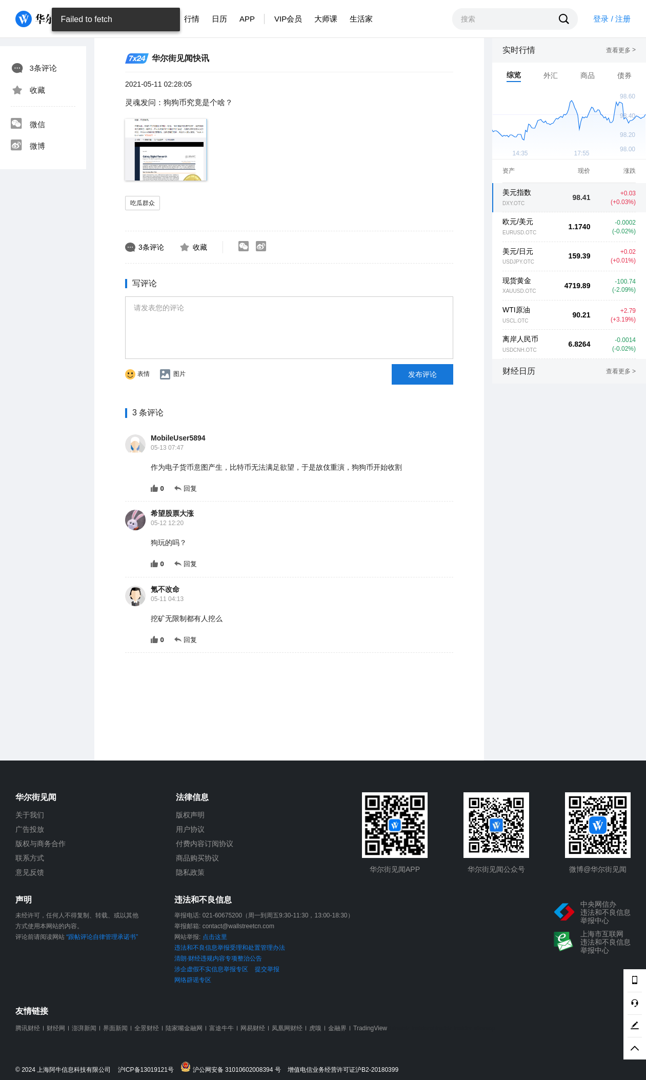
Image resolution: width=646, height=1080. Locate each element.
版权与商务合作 (40, 843)
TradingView (370, 1028)
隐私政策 (190, 872)
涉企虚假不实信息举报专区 (211, 969)
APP (247, 18)
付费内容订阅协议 (204, 843)
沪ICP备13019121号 (148, 1070)
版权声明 (190, 815)
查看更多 (621, 50)
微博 (28, 146)
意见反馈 (29, 872)
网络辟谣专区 (192, 980)
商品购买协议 (197, 858)
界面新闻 (115, 1028)
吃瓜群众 (142, 203)
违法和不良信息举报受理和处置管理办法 (229, 947)
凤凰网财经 (287, 1028)
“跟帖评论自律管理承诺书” (102, 937)
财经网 (56, 1028)
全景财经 (146, 1028)
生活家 (361, 18)
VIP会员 (288, 18)
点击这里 (215, 937)
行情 (191, 18)
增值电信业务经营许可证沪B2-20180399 (343, 1070)
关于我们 (29, 815)
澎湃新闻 (84, 1028)
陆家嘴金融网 (184, 1028)
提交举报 (267, 969)
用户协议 (190, 829)
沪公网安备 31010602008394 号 (233, 1067)
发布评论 (422, 374)
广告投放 (29, 829)
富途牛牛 (221, 1028)
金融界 (337, 1028)
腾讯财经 (27, 1028)
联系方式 (29, 858)
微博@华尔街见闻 (598, 869)
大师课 (325, 18)
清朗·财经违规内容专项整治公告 (218, 958)
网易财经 (252, 1028)
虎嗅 (315, 1028)
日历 (219, 18)
